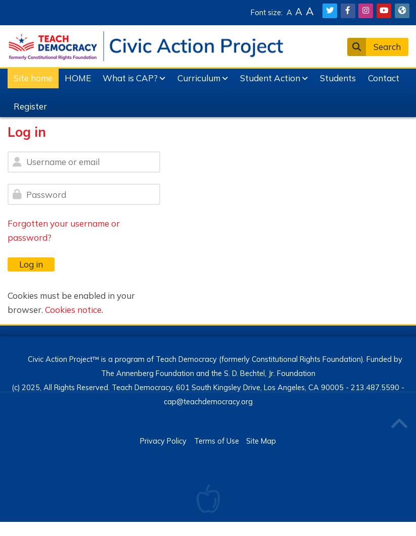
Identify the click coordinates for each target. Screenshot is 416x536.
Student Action (270, 78)
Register (30, 106)
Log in (31, 264)
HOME (78, 78)
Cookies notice (73, 309)
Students (338, 78)
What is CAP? (130, 78)
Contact (383, 78)
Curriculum (198, 78)
